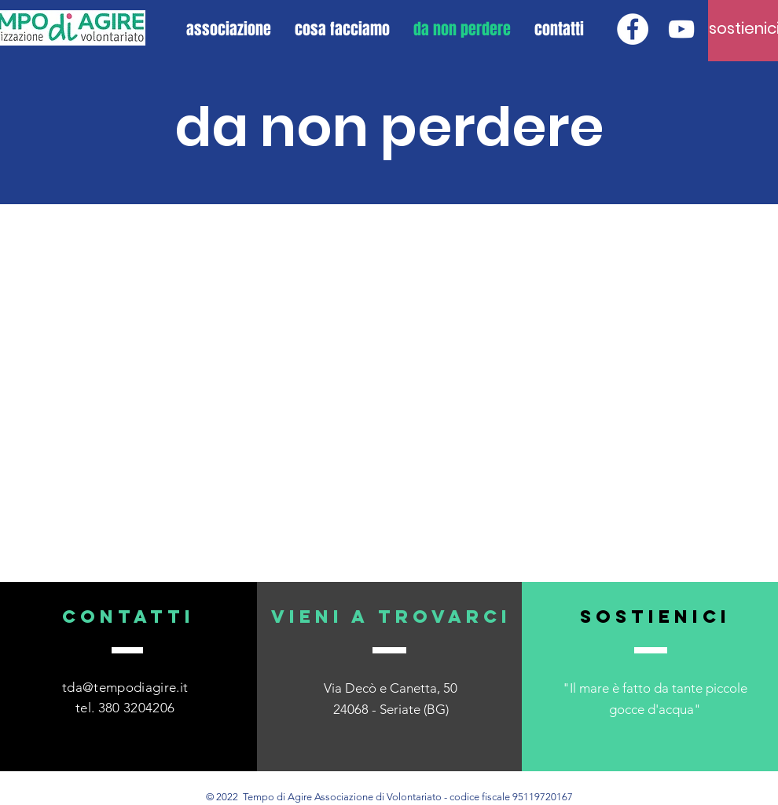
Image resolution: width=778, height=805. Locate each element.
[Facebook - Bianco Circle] (632, 29)
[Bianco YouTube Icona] (681, 29)
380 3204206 (136, 707)
